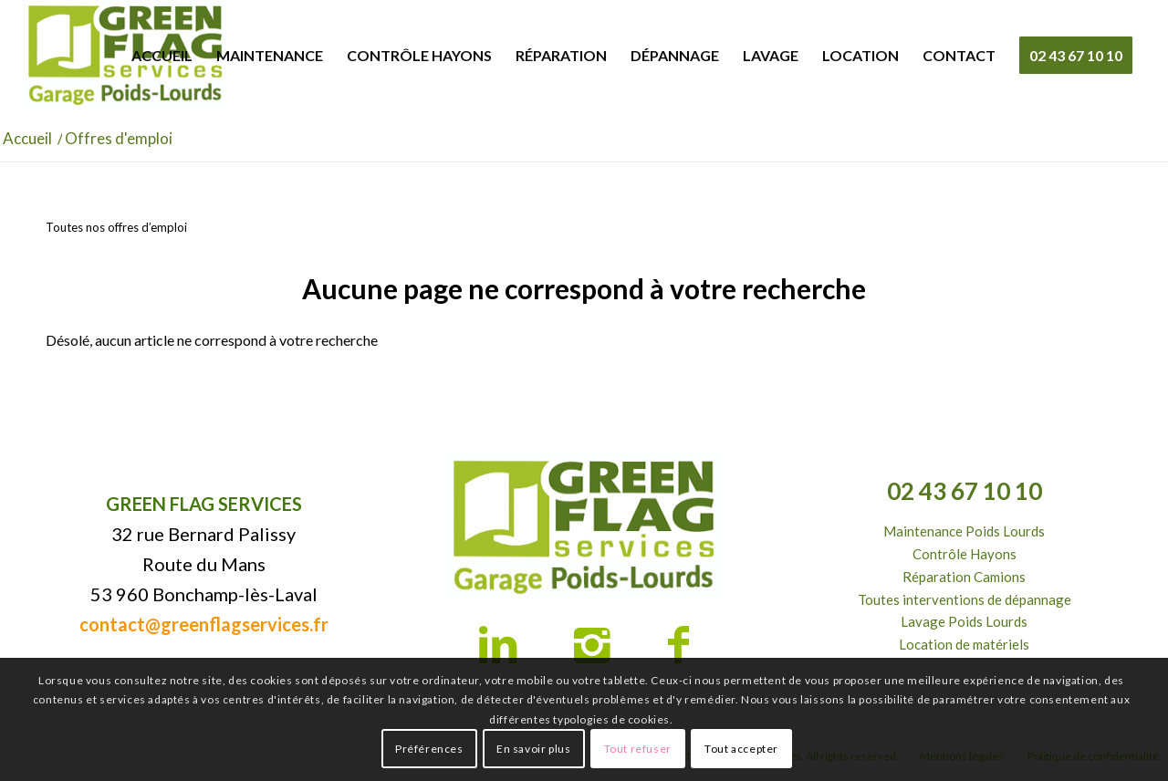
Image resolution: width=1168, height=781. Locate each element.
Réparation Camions (964, 576)
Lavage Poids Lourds (964, 621)
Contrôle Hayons (964, 554)
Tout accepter (741, 748)
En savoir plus (533, 748)
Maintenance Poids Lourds (964, 531)
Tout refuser (638, 748)
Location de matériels (964, 644)
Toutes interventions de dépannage (964, 599)
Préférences (429, 748)
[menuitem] (162, 55)
